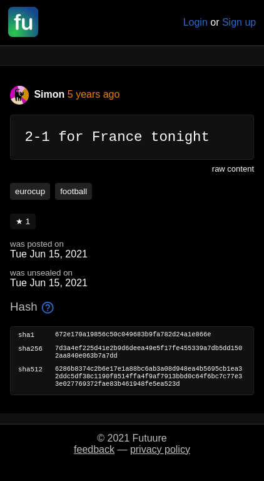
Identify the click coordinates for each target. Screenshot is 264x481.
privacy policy (160, 460)
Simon (39, 94)
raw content (233, 172)
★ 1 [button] (23, 224)
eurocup (30, 194)
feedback (94, 460)
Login (195, 22)
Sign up (239, 22)
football (73, 194)
